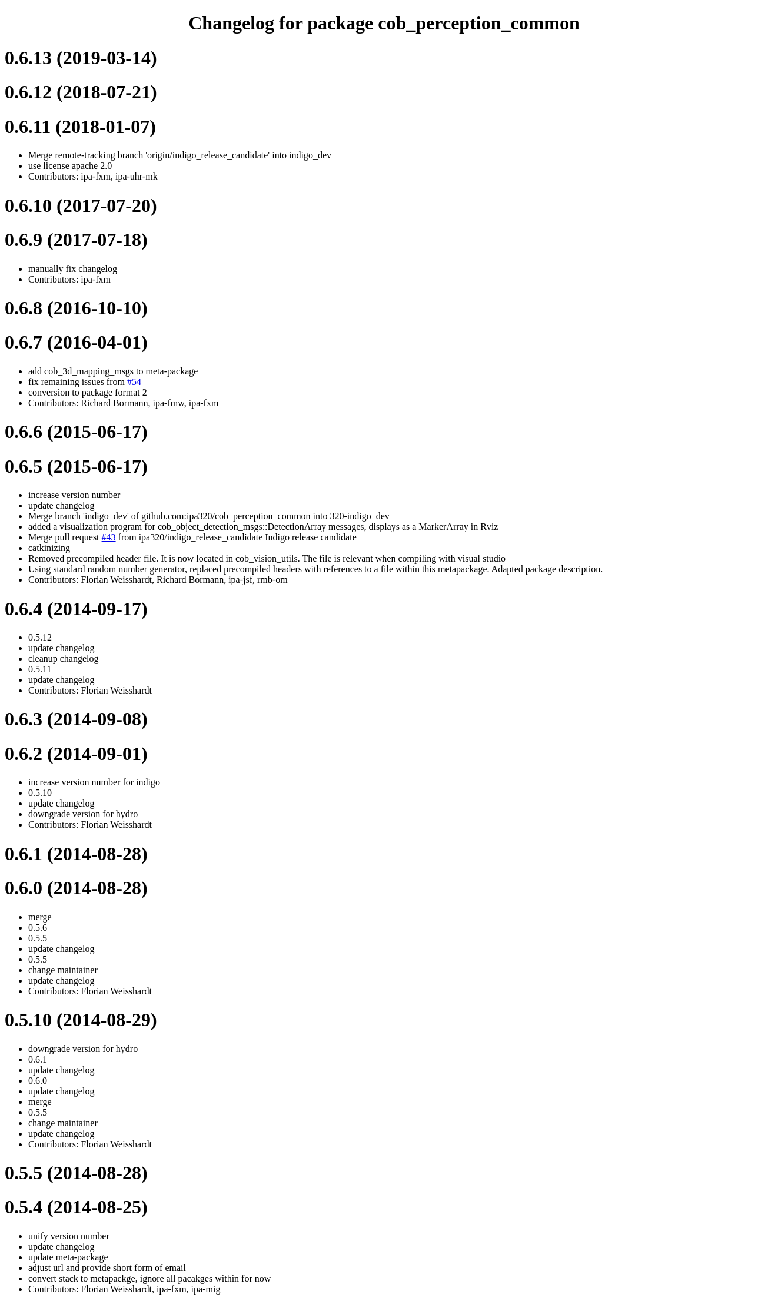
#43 (109, 537)
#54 (134, 382)
